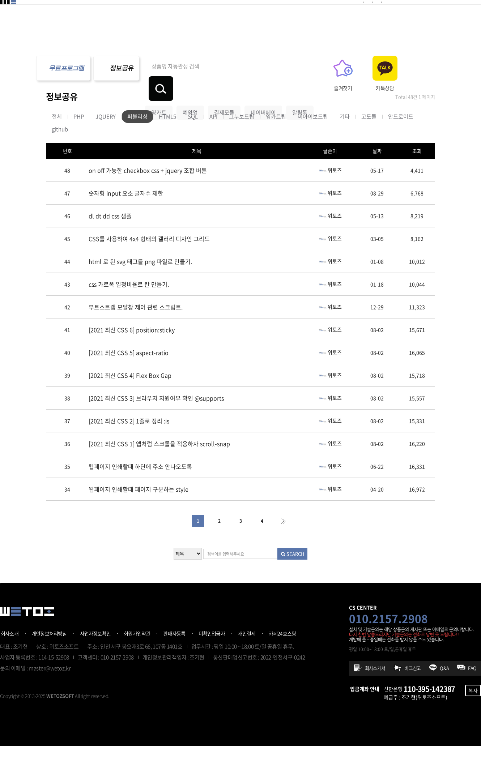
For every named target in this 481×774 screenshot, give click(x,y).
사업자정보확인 (95, 661)
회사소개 (9, 661)
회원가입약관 (137, 661)
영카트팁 (276, 145)
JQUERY (105, 145)
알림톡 (299, 92)
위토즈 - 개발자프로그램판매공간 (27, 16)
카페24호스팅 (282, 661)
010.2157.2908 (388, 646)
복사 (473, 718)
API (213, 145)
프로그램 (336, 16)
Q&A (444, 696)
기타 (345, 145)
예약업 (190, 92)
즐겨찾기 (389, 87)
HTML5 (167, 145)
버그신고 (412, 696)
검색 (347, 68)
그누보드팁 (241, 145)
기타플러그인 (213, 16)
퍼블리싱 (137, 145)
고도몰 (368, 145)
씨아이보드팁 (313, 145)
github (60, 157)
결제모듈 (117, 16)
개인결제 (247, 661)
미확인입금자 (212, 661)
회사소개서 (375, 696)
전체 (57, 145)
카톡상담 (431, 87)
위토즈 (330, 197)
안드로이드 (400, 145)
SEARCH (299, 581)
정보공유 (297, 16)
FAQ (472, 696)
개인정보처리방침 (49, 661)
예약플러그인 (162, 16)
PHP (78, 145)
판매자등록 (174, 661)
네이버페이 (263, 92)
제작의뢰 (258, 16)
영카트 (158, 92)
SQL (193, 145)
